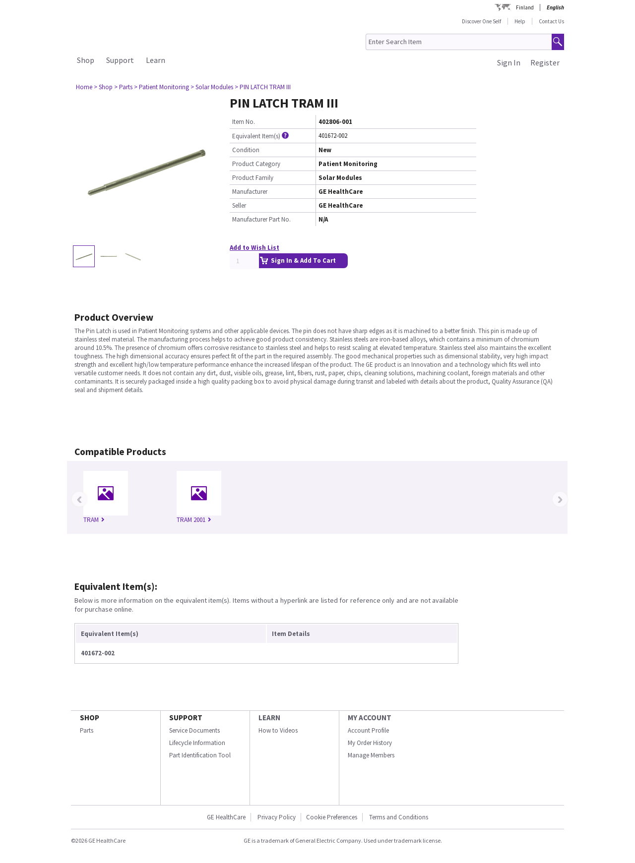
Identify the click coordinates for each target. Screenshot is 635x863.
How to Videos (278, 730)
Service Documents (194, 730)
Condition (245, 150)
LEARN (269, 717)
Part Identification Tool (200, 755)
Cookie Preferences (331, 817)
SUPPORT (185, 717)
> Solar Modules (211, 87)
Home (84, 87)
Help (519, 21)
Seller (239, 205)
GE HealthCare (226, 817)
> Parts (123, 87)
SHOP (89, 717)
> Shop (103, 87)
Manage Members (371, 755)
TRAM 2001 (194, 520)
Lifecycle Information (197, 743)
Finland (525, 7)
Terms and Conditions (398, 817)
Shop (85, 60)
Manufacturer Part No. (261, 219)
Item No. (243, 121)
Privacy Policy (276, 817)
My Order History (370, 743)
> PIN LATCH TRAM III (263, 87)
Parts (86, 730)
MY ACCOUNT (369, 717)
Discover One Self (481, 21)
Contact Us (551, 21)
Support (120, 60)
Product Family (252, 177)
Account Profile (368, 730)
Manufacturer (249, 191)
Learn (155, 60)
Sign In (508, 62)
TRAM (94, 520)
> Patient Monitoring (161, 87)
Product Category (256, 164)
